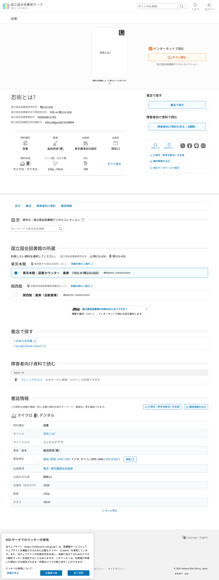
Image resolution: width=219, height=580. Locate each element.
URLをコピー (169, 146)
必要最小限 (51, 573)
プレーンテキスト (32, 380)
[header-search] (161, 6)
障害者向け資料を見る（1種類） (177, 126)
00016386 (112, 459)
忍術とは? (49, 434)
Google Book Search (31, 346)
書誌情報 (66, 206)
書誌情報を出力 (159, 161)
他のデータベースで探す (164, 168)
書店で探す (177, 105)
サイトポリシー (116, 568)
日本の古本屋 (26, 341)
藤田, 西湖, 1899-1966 (56, 459)
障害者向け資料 (46, 206)
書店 (28, 206)
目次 (17, 206)
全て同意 (78, 573)
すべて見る (114, 164)
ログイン (209, 6)
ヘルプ (195, 6)
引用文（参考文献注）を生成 (166, 155)
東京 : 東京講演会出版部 (58, 468)
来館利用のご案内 (82, 264)
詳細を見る (13, 573)
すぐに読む (177, 57)
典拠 (130, 459)
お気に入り (155, 146)
